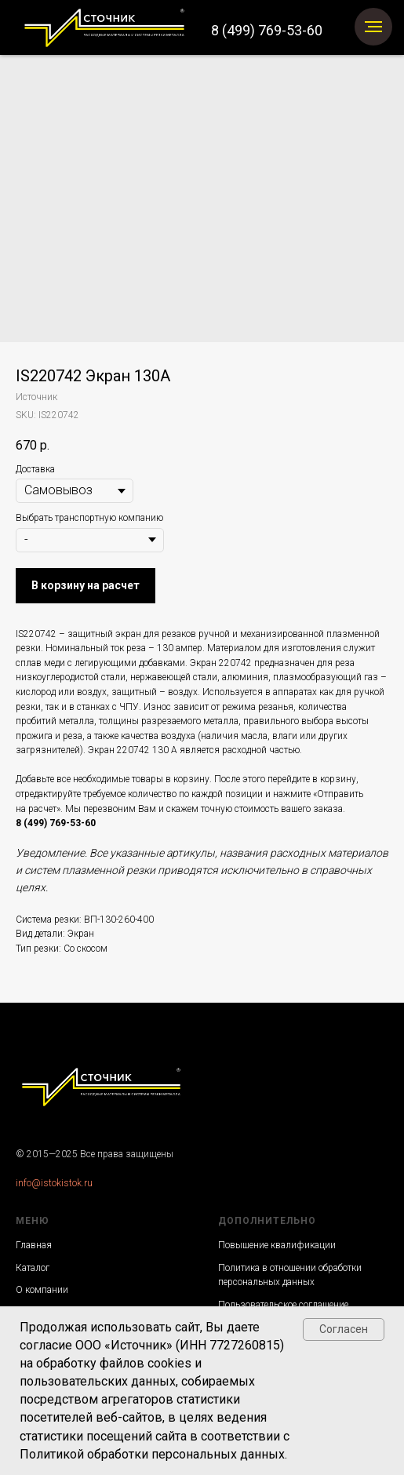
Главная (34, 1245)
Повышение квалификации (277, 1245)
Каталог (32, 1267)
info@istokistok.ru (54, 1183)
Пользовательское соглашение (283, 1304)
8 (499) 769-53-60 (266, 30)
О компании (42, 1289)
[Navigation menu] (373, 26)
